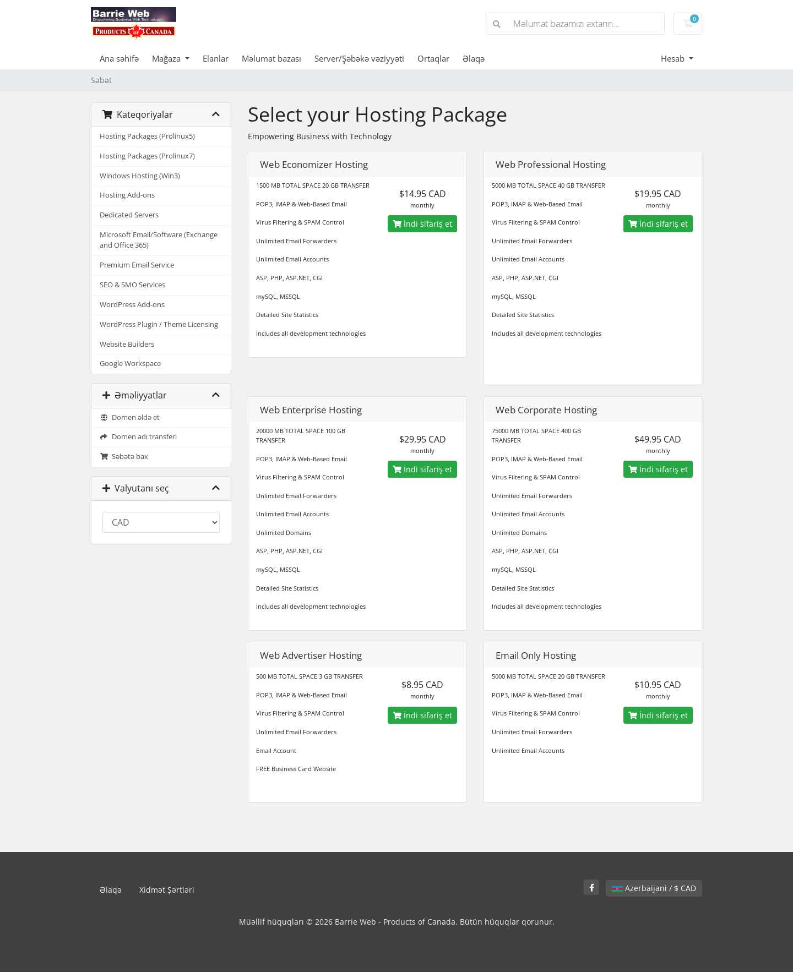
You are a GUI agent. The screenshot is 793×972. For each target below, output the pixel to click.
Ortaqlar (433, 58)
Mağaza (167, 58)
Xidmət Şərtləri (166, 889)
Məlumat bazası (271, 58)
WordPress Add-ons (132, 304)
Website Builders (127, 344)
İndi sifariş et (422, 224)
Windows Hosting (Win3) (140, 176)
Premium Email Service (137, 265)
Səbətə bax (124, 456)
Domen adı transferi (138, 436)
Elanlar (216, 58)
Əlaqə (474, 58)
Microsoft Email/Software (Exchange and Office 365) (159, 240)
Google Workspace (130, 363)
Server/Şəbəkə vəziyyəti (359, 58)
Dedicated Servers (129, 215)
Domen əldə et (130, 417)
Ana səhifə (119, 58)
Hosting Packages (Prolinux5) (147, 136)
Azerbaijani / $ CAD (654, 888)
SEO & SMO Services (132, 285)
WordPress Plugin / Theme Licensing (159, 324)
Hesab (674, 58)
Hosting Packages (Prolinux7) (147, 156)
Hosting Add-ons (127, 195)
